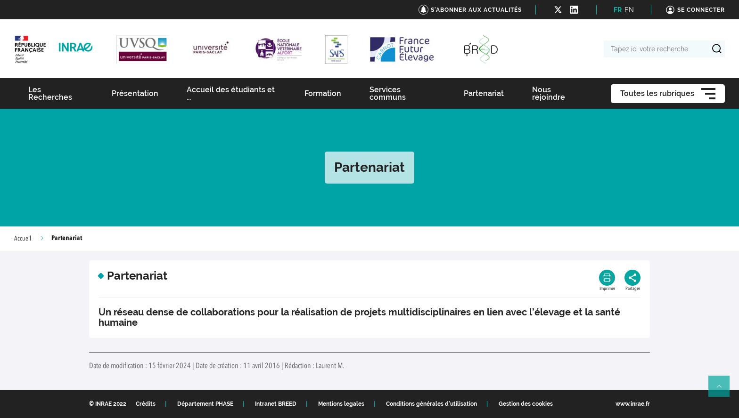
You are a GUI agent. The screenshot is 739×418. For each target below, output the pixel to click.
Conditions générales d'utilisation (431, 404)
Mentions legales (341, 404)
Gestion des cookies (526, 404)
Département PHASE (205, 404)
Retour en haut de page (723, 390)
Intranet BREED (275, 404)
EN (629, 10)
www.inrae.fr (633, 404)
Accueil (22, 238)
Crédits (146, 404)
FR (618, 10)
